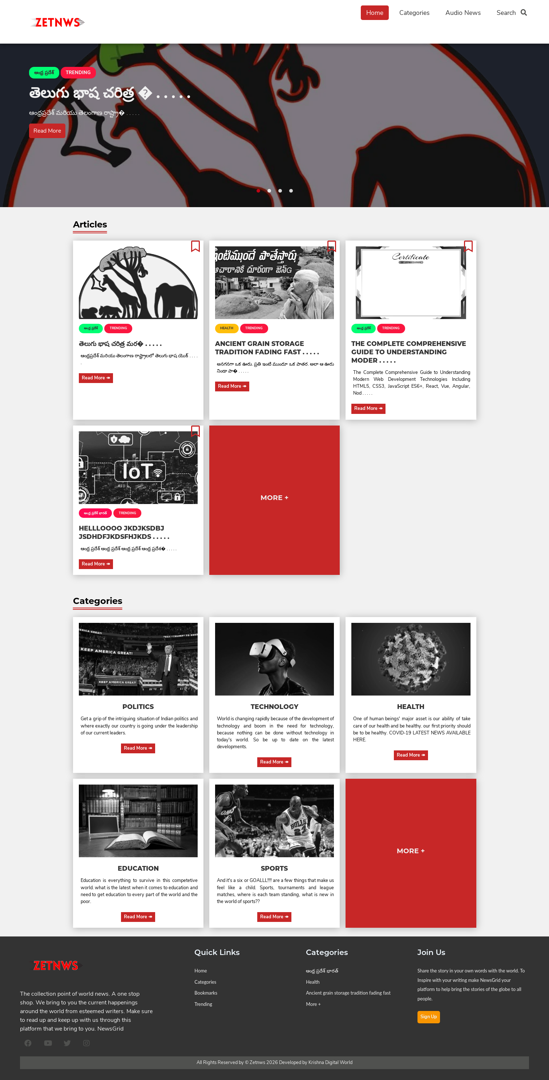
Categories (414, 12)
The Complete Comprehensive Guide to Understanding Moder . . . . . (408, 352)
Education (138, 868)
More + (313, 1004)
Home (374, 12)
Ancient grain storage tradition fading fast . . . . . (267, 348)
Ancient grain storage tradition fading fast (348, 993)
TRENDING (118, 328)
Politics (138, 706)
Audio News (463, 12)
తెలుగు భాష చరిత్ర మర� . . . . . (120, 343)
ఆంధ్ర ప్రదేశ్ (91, 328)
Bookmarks (205, 993)
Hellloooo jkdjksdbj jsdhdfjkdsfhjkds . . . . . (124, 532)
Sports (274, 868)
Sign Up (428, 1016)
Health (226, 328)
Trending (203, 1004)
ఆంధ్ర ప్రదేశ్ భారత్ (95, 513)
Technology (274, 706)
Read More (47, 131)
